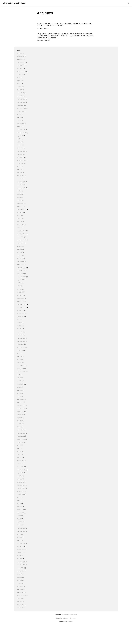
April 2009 (19, 521)
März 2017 (19, 328)
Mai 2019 (19, 252)
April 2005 (19, 598)
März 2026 (19, 52)
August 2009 (20, 512)
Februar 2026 (20, 55)
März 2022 (19, 172)
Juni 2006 (19, 577)
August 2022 (20, 163)
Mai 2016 (19, 359)
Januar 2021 (20, 206)
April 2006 (19, 583)
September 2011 (21, 469)
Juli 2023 (19, 138)
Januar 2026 (20, 59)
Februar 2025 (20, 92)
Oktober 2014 (20, 383)
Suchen (129, 3)
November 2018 (21, 270)
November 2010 (21, 488)
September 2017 (21, 313)
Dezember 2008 (21, 527)
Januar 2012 (20, 463)
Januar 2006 (20, 592)
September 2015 (21, 371)
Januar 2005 (20, 607)
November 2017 (21, 307)
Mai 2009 (19, 518)
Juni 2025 (19, 80)
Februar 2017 (20, 331)
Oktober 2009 (20, 509)
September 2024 (21, 108)
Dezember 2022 (21, 150)
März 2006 (19, 586)
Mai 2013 (19, 420)
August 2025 (20, 74)
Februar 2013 (20, 429)
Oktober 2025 (20, 68)
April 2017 (19, 325)
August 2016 (20, 350)
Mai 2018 (19, 288)
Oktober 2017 (20, 310)
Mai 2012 (19, 451)
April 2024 (19, 120)
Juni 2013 (19, 417)
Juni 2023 (19, 141)
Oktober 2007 (20, 546)
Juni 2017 (19, 322)
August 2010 (20, 494)
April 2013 (19, 423)
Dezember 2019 (21, 230)
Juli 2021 (19, 190)
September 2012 (21, 439)
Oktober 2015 (20, 368)
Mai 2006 (19, 580)
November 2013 (21, 408)
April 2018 (19, 291)
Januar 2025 (20, 95)
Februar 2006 (20, 589)
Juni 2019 (19, 249)
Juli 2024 (19, 114)
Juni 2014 (19, 390)
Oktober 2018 (20, 273)
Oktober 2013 (20, 411)
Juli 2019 (19, 245)
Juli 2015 (19, 374)
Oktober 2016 (20, 344)
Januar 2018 (20, 301)
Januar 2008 (20, 540)
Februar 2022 (20, 175)
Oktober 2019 (20, 236)
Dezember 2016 (21, 337)
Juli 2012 (19, 445)
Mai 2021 (19, 196)
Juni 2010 (19, 500)
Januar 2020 (20, 227)
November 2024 (21, 101)
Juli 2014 (19, 386)
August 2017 (20, 316)
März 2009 (19, 524)
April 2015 (19, 380)
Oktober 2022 (20, 157)
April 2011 (19, 475)
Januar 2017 (20, 334)
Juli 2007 (19, 555)
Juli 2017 (19, 319)
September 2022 (21, 160)
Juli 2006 (19, 573)
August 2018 (20, 279)
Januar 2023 (20, 147)
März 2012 (19, 457)
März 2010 (19, 506)
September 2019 (21, 239)
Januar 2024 (20, 126)
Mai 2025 (19, 83)
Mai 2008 (19, 534)
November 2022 (21, 154)
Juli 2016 (19, 353)
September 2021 (21, 187)
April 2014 (19, 396)
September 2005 (21, 595)
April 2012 (19, 454)
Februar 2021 (20, 203)
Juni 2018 (19, 285)
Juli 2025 (19, 77)
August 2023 (20, 135)
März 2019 (19, 258)
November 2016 (21, 340)
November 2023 (21, 129)
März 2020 (19, 221)
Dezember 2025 (21, 62)
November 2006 (21, 564)
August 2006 (20, 570)
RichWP (71, 621)
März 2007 (19, 558)
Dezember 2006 (21, 561)
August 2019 (20, 242)
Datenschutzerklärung (123, 3)
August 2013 (20, 414)
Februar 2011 (20, 482)
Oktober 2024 (20, 105)
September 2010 (21, 491)
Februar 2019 (20, 261)
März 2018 (19, 295)
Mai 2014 (19, 393)
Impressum (126, 3)
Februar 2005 (20, 604)
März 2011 (19, 478)
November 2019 (21, 233)
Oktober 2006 (20, 567)
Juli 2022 (19, 166)
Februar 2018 (20, 298)
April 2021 (19, 200)
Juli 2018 (19, 282)
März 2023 (19, 144)
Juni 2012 (19, 448)
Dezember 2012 (21, 432)
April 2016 (19, 362)
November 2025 (21, 65)
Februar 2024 (20, 123)
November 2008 (21, 530)
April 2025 (19, 86)
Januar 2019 (20, 264)
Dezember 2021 (21, 181)
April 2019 (19, 255)
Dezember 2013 (21, 405)
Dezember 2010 (21, 485)
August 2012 (20, 442)
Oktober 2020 (20, 212)
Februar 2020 (20, 224)
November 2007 (21, 543)
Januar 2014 (20, 402)
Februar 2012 (20, 460)
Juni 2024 (19, 117)
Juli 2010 (19, 497)
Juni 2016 (19, 356)
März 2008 (19, 537)
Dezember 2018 (21, 267)
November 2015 (21, 365)
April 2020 (19, 218)
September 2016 (21, 347)
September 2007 (21, 549)
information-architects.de (70, 614)
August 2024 (20, 111)
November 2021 (21, 184)
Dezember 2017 (21, 304)
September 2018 (21, 276)
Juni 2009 (19, 515)
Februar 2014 (20, 399)
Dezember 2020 (21, 209)
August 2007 (20, 552)
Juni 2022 (19, 169)
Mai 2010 (19, 503)
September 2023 (21, 132)
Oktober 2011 (20, 466)
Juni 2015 (19, 377)
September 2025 (21, 71)
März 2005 (19, 601)
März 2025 (19, 89)
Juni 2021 (19, 193)
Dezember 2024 (21, 98)
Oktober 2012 (20, 435)
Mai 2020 (19, 215)
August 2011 (20, 472)
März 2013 (19, 426)
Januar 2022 (20, 178)
